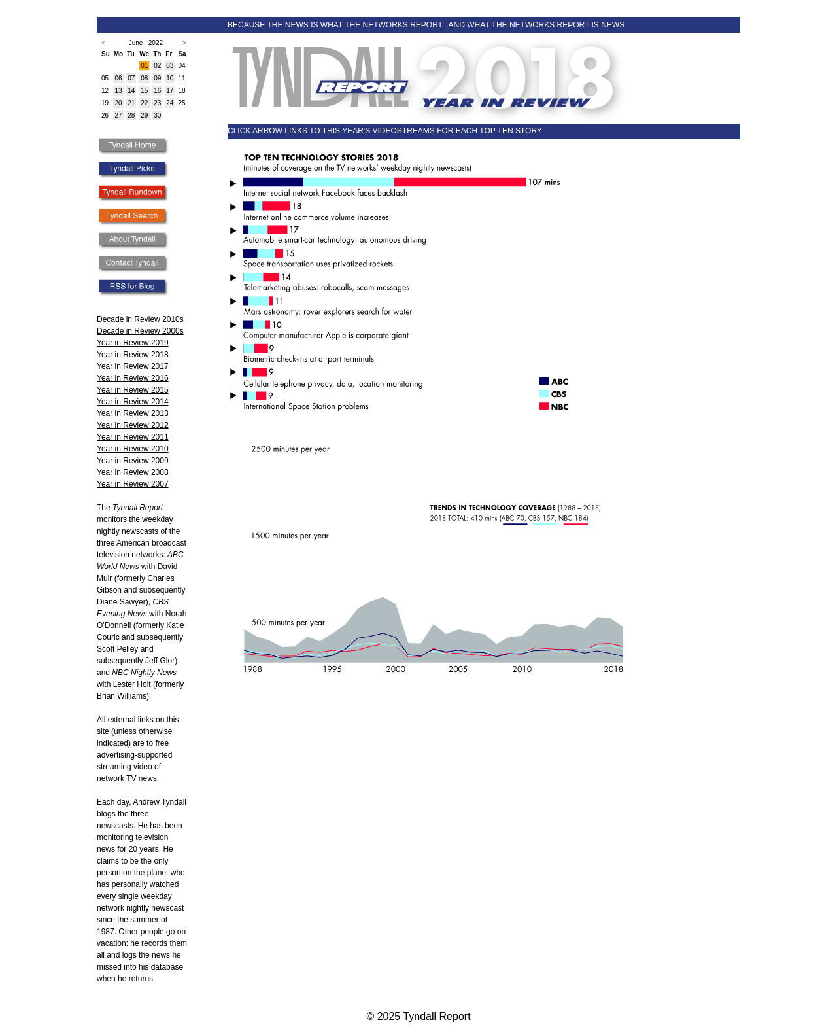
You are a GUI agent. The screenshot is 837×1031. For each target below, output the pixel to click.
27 (118, 115)
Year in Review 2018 (133, 354)
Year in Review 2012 (133, 425)
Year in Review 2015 (133, 389)
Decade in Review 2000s (140, 331)
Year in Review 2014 (133, 401)
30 (157, 115)
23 (157, 103)
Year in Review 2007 (133, 484)
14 (131, 90)
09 (157, 78)
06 (118, 78)
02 (157, 65)
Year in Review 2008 (133, 472)
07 (131, 78)
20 (118, 103)
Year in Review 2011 (133, 437)
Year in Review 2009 (133, 460)
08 (144, 78)
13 (118, 90)
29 (144, 115)
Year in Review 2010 (133, 448)
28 (131, 115)
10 (169, 78)
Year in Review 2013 (133, 413)
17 (169, 90)
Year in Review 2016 (133, 378)
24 (169, 103)
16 (157, 90)
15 (144, 90)
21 (131, 103)
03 (169, 65)
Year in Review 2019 (133, 342)
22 (144, 103)
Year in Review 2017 (133, 366)
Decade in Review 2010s (140, 319)
